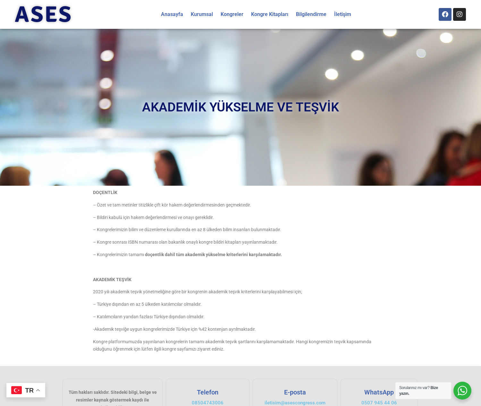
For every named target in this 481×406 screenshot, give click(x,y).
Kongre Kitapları (269, 14)
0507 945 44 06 (379, 403)
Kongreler (232, 14)
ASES (43, 14)
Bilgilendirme (311, 14)
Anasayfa (172, 14)
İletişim (342, 14)
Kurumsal (202, 14)
